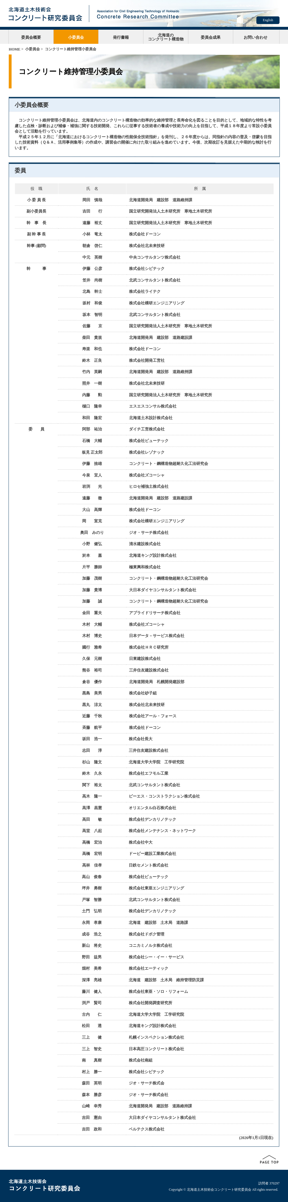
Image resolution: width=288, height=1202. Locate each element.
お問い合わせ (255, 37)
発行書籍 (121, 37)
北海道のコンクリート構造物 (166, 37)
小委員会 (76, 37)
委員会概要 (31, 37)
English (268, 20)
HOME (14, 49)
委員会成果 (211, 37)
